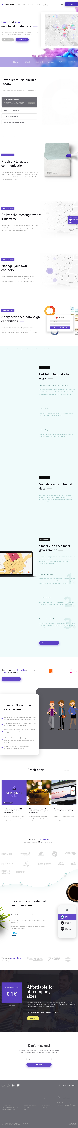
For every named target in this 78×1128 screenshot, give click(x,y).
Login (25, 1109)
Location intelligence (6, 349)
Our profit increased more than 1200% (10, 1107)
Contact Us (26, 1103)
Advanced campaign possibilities (60, 136)
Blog (19, 4)
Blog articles (26, 1107)
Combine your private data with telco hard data (27, 349)
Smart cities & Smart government (51, 349)
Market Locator (8, 4)
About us (44, 1103)
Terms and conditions (46, 1105)
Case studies (31, 4)
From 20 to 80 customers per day (9, 1109)
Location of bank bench (6, 1105)
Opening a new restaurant (7, 1103)
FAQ (24, 4)
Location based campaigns (28, 136)
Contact (39, 4)
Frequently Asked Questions (30, 1105)
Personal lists (43, 136)
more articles (70, 770)
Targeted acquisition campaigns (9, 136)
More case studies (5, 1112)
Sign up (25, 1112)
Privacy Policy (45, 1107)
